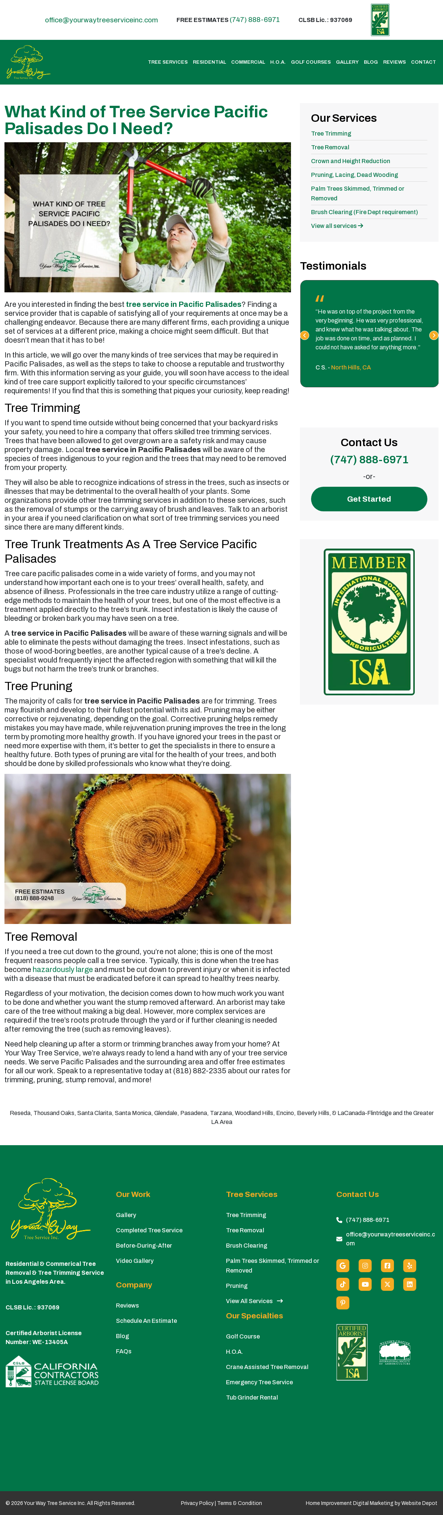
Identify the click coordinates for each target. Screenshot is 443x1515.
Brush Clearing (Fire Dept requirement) (364, 212)
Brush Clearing (246, 1245)
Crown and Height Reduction (350, 161)
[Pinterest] (342, 1302)
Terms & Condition (239, 1503)
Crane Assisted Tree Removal (267, 1367)
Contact (423, 62)
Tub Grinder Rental (252, 1397)
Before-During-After (144, 1245)
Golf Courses (311, 62)
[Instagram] (365, 1265)
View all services (337, 226)
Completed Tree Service (149, 1230)
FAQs (124, 1351)
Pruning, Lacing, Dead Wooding (354, 175)
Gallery (347, 62)
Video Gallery (134, 1261)
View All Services (254, 1301)
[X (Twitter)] (387, 1284)
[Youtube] (365, 1284)
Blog (371, 62)
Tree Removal (330, 147)
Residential (209, 62)
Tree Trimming (331, 133)
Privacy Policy (197, 1503)
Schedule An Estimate (146, 1321)
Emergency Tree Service (259, 1382)
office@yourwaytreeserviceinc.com (101, 19)
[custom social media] (342, 1284)
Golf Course (243, 1336)
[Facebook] (387, 1265)
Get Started (369, 499)
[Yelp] (409, 1265)
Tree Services (168, 62)
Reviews (394, 62)
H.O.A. (278, 62)
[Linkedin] (409, 1284)
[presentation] (304, 335)
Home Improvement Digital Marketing (350, 1503)
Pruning (237, 1286)
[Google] (342, 1265)
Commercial (248, 62)
